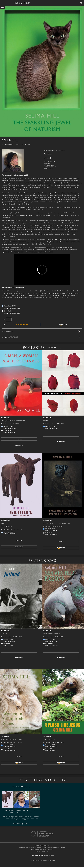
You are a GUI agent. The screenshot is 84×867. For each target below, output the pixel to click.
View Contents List (10, 337)
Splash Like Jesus (49, 739)
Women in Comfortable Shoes (12, 739)
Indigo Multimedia (49, 860)
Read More (19, 439)
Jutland (4, 634)
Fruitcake (46, 421)
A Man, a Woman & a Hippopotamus (13, 421)
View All (26, 823)
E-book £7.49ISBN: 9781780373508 (51, 749)
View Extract (7, 331)
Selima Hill (5, 418)
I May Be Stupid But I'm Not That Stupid (56, 523)
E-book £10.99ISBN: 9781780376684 (9, 749)
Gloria (3, 523)
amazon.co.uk (63, 324)
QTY (3, 319)
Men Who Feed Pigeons (51, 634)
